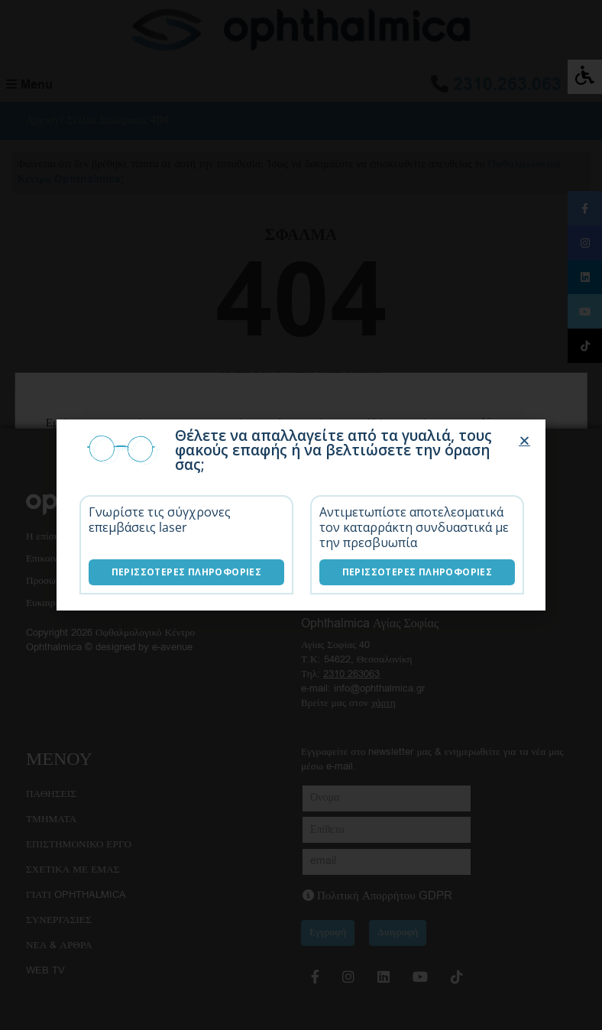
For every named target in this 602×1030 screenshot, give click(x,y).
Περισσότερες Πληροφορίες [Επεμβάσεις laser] (187, 571)
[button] (524, 440)
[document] (301, 515)
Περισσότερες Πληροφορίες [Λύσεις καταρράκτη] (417, 571)
